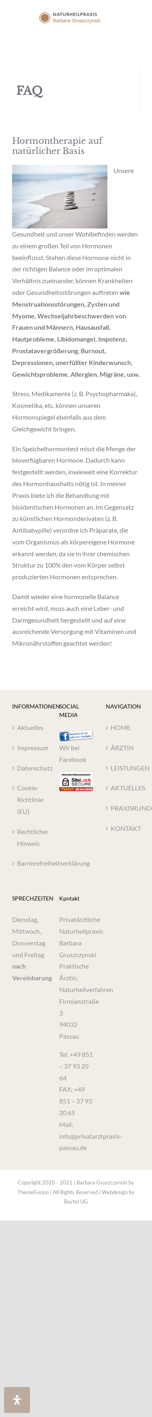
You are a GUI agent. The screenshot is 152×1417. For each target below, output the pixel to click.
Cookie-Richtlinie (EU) (29, 799)
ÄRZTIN (122, 747)
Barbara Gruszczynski (102, 1182)
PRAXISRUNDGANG (123, 808)
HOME (121, 727)
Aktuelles (29, 727)
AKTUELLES (123, 788)
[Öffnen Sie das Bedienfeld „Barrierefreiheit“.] (17, 1400)
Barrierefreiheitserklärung (29, 863)
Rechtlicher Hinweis (29, 837)
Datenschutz (29, 768)
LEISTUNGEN (123, 768)
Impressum (29, 747)
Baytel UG (76, 1201)
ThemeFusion (33, 1192)
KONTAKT (123, 828)
